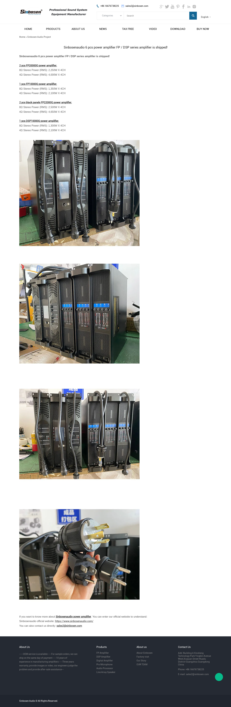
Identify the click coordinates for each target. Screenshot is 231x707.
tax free (128, 29)
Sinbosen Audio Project (39, 37)
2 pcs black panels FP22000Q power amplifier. (45, 102)
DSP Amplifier (103, 656)
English (205, 17)
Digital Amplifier (104, 660)
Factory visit (143, 656)
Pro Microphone (104, 664)
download (177, 29)
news (103, 29)
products (53, 29)
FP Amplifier (102, 653)
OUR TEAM (142, 664)
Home (22, 37)
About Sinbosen (145, 653)
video (153, 29)
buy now (203, 29)
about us (78, 29)
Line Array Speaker (105, 672)
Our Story (141, 660)
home (28, 29)
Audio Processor (104, 668)
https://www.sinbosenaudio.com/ (74, 621)
